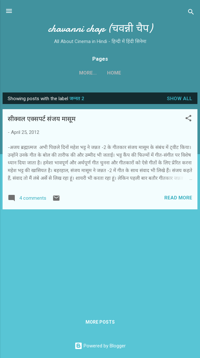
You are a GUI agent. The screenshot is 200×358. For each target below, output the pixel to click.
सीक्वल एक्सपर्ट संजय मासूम (42, 119)
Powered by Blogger (100, 346)
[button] (188, 119)
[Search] (191, 13)
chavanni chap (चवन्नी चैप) (100, 28)
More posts (100, 322)
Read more (178, 198)
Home (100, 73)
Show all (179, 98)
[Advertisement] (100, 259)
